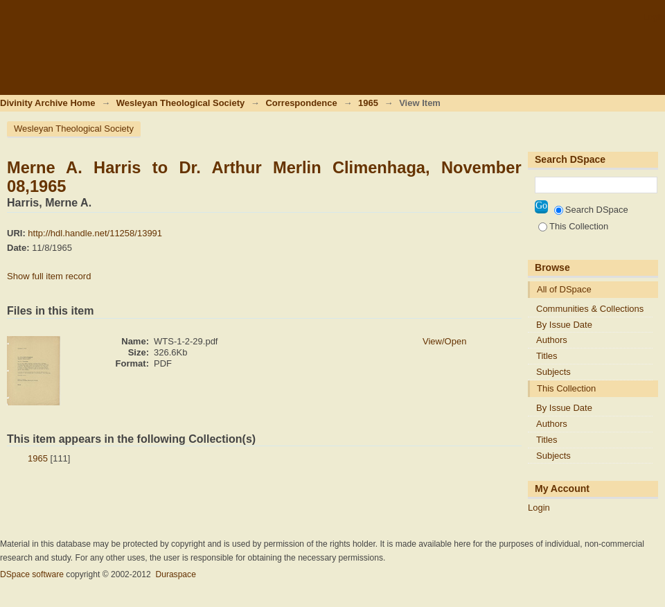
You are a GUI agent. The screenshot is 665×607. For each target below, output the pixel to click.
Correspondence (301, 103)
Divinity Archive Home (48, 103)
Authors (551, 340)
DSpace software (32, 574)
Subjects (553, 372)
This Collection (573, 226)
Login (654, 17)
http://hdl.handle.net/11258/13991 (95, 233)
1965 (368, 103)
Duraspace (175, 574)
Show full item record (49, 276)
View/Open (444, 341)
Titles (547, 356)
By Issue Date (564, 324)
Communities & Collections (590, 309)
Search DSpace (591, 209)
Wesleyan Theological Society (180, 103)
